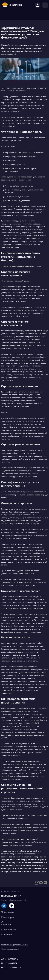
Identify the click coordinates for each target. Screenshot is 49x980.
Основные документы (10, 949)
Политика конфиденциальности (14, 944)
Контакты (6, 934)
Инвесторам (7, 917)
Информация (8, 929)
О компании (6, 923)
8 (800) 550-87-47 (11, 895)
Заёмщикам (7, 912)
